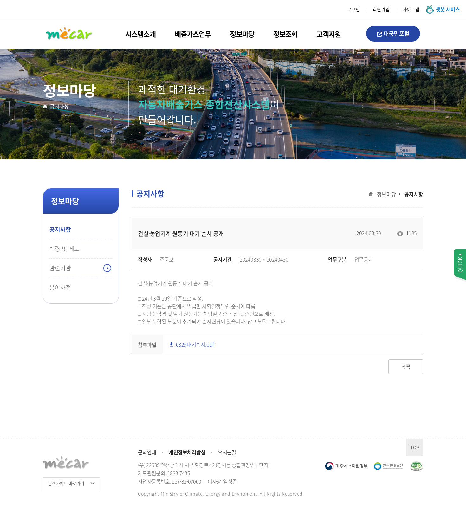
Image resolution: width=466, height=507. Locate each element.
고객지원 (328, 34)
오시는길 (227, 452)
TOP (414, 447)
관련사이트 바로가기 (66, 483)
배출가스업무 (193, 34)
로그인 (353, 9)
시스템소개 (140, 34)
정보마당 (242, 34)
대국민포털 (393, 33)
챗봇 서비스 (448, 9)
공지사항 (59, 106)
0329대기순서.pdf (192, 344)
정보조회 (285, 34)
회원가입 (381, 9)
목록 (405, 366)
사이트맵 (411, 9)
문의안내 (147, 452)
